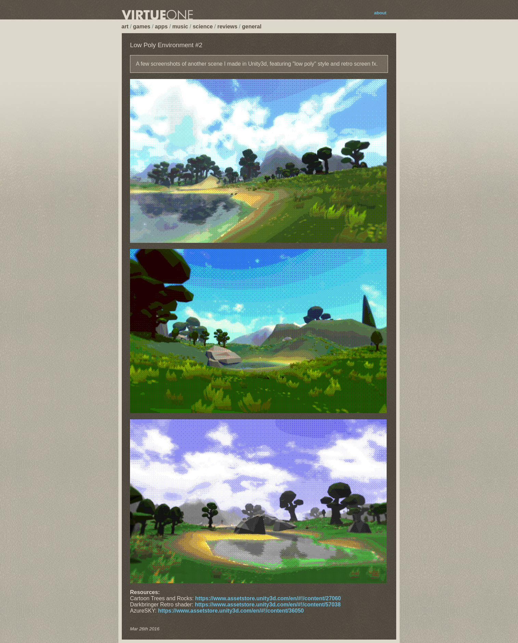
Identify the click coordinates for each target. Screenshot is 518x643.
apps (161, 26)
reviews (227, 26)
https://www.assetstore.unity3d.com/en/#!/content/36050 (231, 611)
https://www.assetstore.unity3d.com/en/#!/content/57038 (267, 604)
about (380, 12)
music (180, 26)
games (142, 26)
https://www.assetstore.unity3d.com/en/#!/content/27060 (268, 598)
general (251, 26)
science (203, 26)
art (124, 26)
